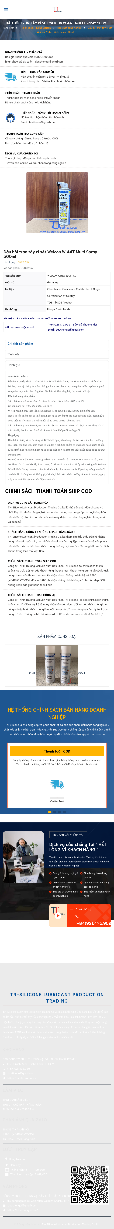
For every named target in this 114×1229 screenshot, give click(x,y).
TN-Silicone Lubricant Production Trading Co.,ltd (70, 1224)
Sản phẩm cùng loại (57, 636)
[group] (57, 202)
